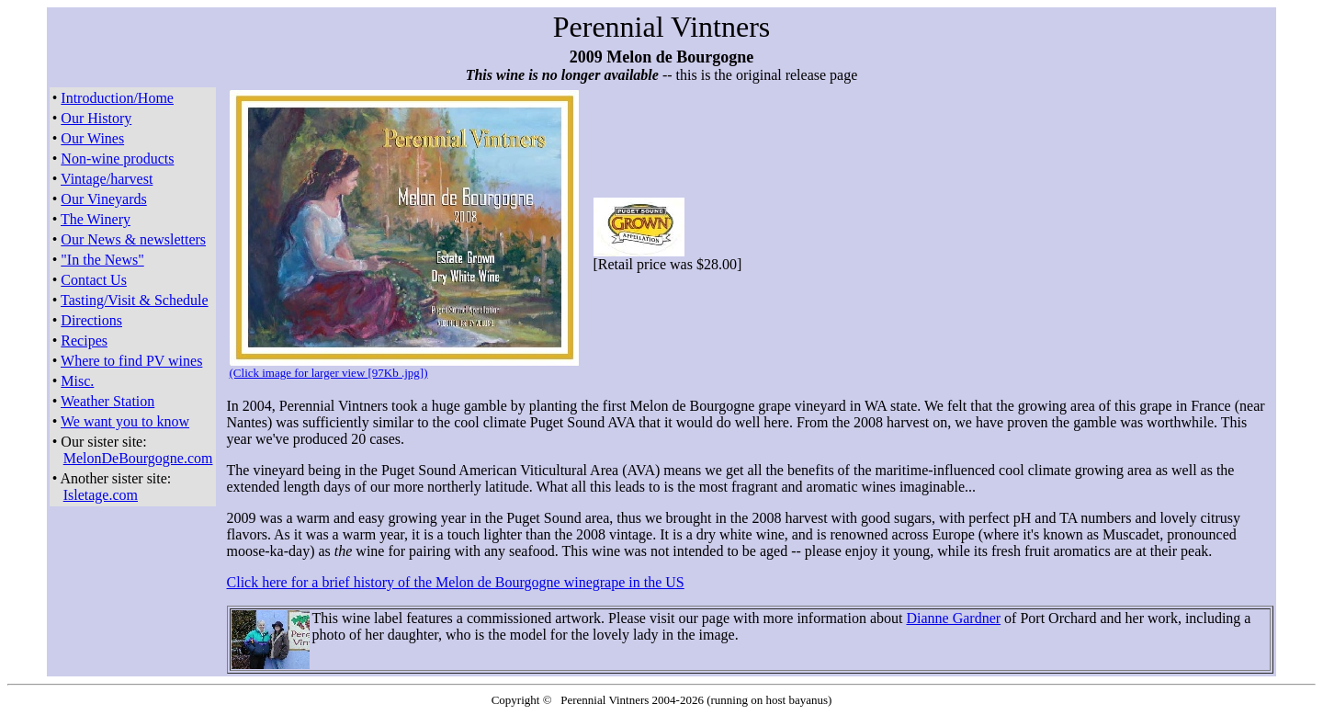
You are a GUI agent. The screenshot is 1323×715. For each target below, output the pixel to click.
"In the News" (102, 259)
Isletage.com (100, 495)
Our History (96, 118)
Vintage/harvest (107, 179)
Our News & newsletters (133, 239)
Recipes (84, 340)
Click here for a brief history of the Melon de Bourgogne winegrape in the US (455, 582)
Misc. (77, 381)
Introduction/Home (117, 98)
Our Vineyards (103, 199)
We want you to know (125, 421)
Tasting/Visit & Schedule (135, 300)
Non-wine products (117, 158)
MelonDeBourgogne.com (138, 458)
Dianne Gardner (953, 618)
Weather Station (107, 401)
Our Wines (92, 138)
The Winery (95, 219)
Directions (91, 320)
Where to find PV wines (131, 361)
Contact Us (94, 280)
